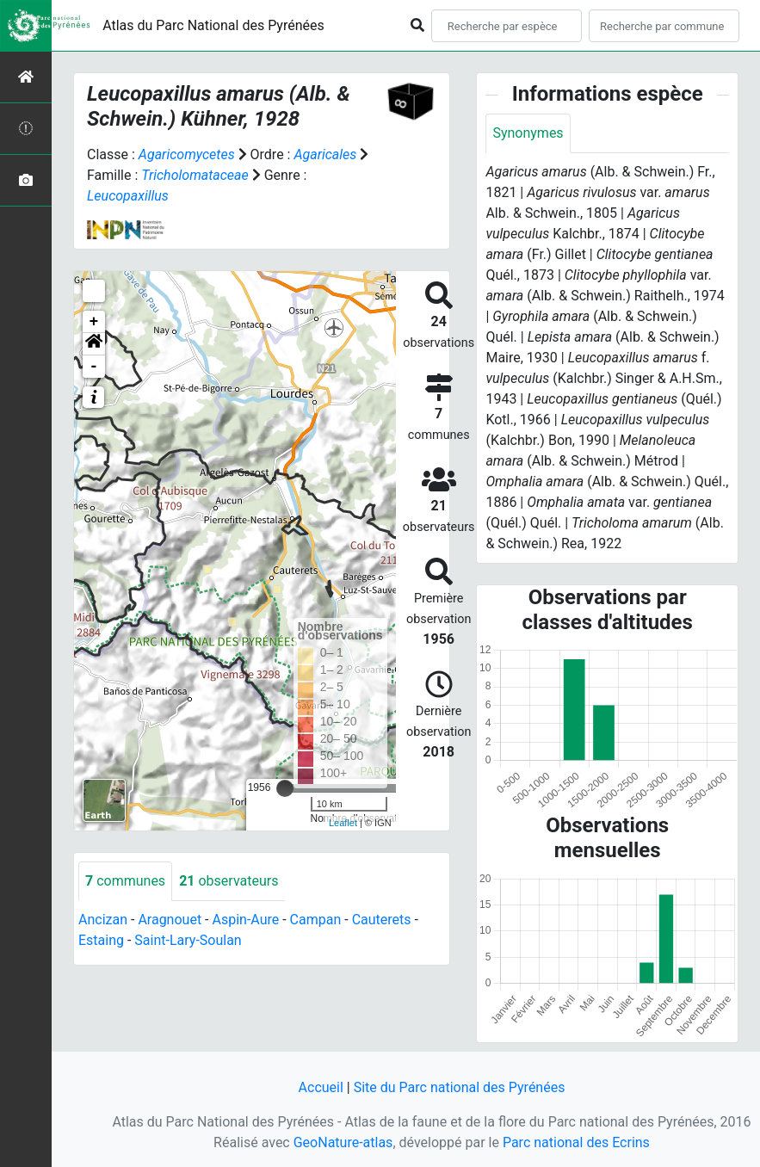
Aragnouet (169, 919)
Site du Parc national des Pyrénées (459, 1087)
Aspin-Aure (245, 919)
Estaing (101, 940)
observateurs (228, 881)
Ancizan (102, 919)
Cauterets (381, 919)
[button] (94, 344)
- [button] (94, 366)
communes (125, 881)
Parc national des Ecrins (576, 1142)
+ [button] (94, 322)
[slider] (284, 788)
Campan (316, 919)
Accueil (321, 1087)
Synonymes (527, 133)
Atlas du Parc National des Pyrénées (213, 25)
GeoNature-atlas (343, 1142)
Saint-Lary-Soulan (187, 940)
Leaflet (343, 823)
